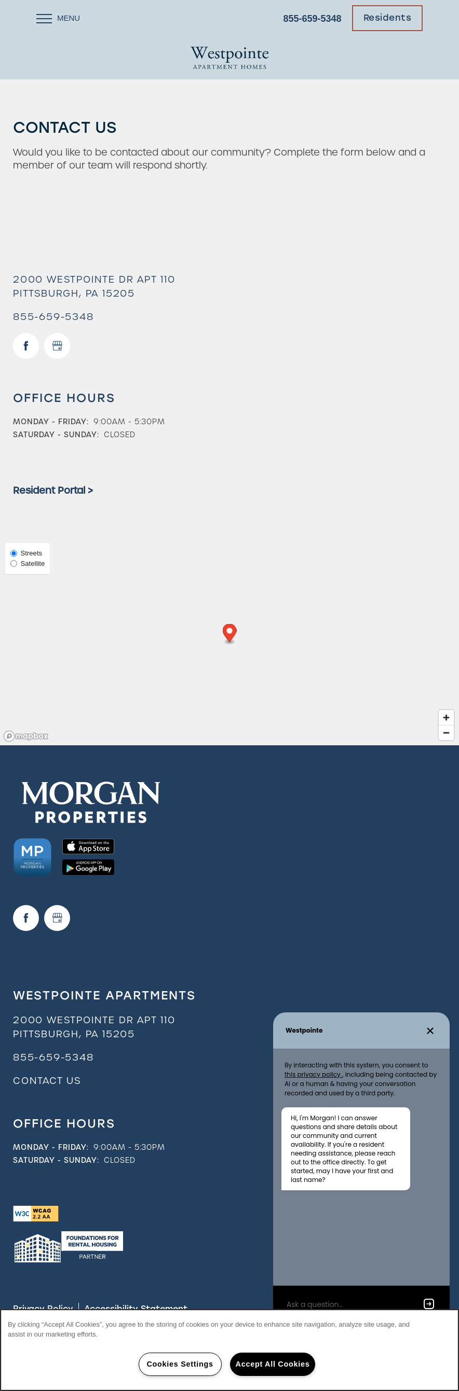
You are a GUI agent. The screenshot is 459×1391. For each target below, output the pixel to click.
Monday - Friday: (51, 421)
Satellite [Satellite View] (27, 563)
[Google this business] (57, 346)
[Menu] (58, 18)
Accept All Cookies (273, 1364)
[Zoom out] (446, 732)
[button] (387, 18)
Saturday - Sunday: (56, 434)
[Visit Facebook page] (26, 346)
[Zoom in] (446, 717)
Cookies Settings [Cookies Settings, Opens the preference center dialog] (179, 1364)
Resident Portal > (53, 490)
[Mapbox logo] (26, 736)
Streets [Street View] (26, 553)
